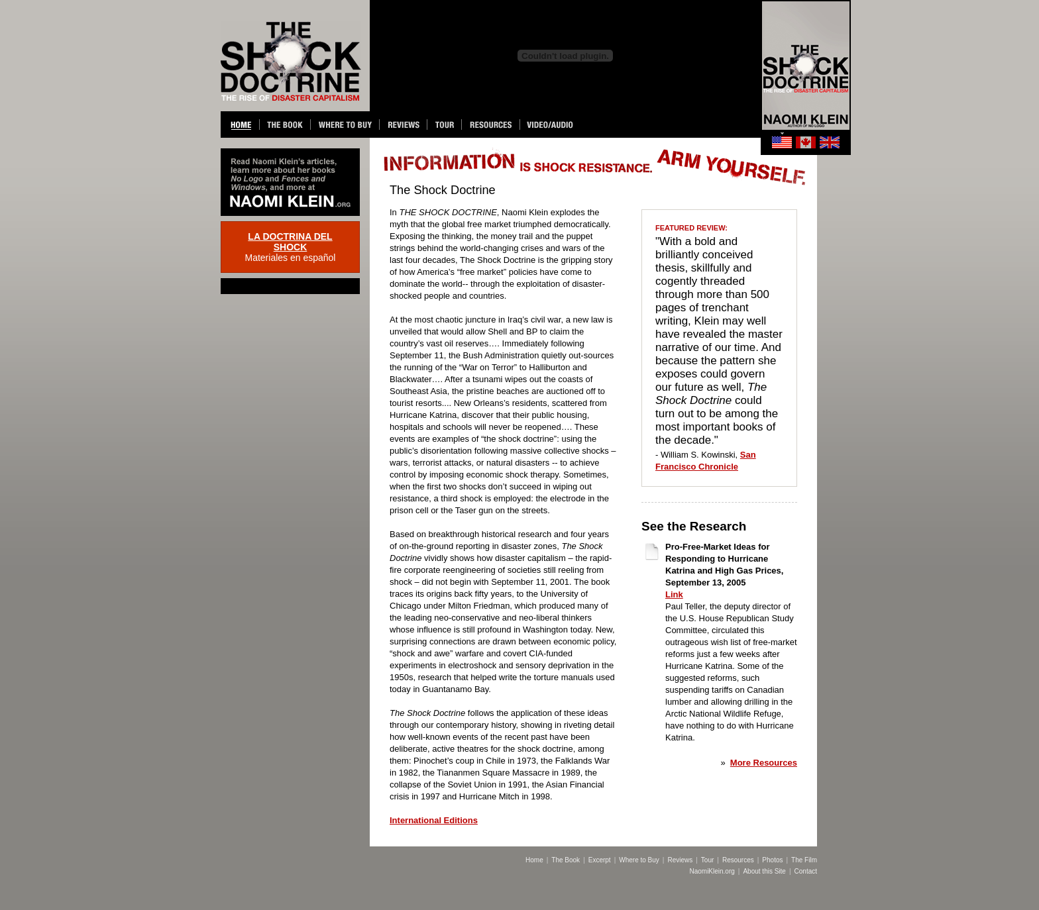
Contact (805, 871)
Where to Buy (639, 860)
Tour (707, 860)
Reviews (679, 860)
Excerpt (599, 860)
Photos (772, 860)
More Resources (763, 763)
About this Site (764, 871)
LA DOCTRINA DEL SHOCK (290, 241)
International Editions (434, 820)
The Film (804, 860)
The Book (565, 860)
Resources (738, 860)
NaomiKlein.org (711, 871)
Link (674, 594)
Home (534, 860)
